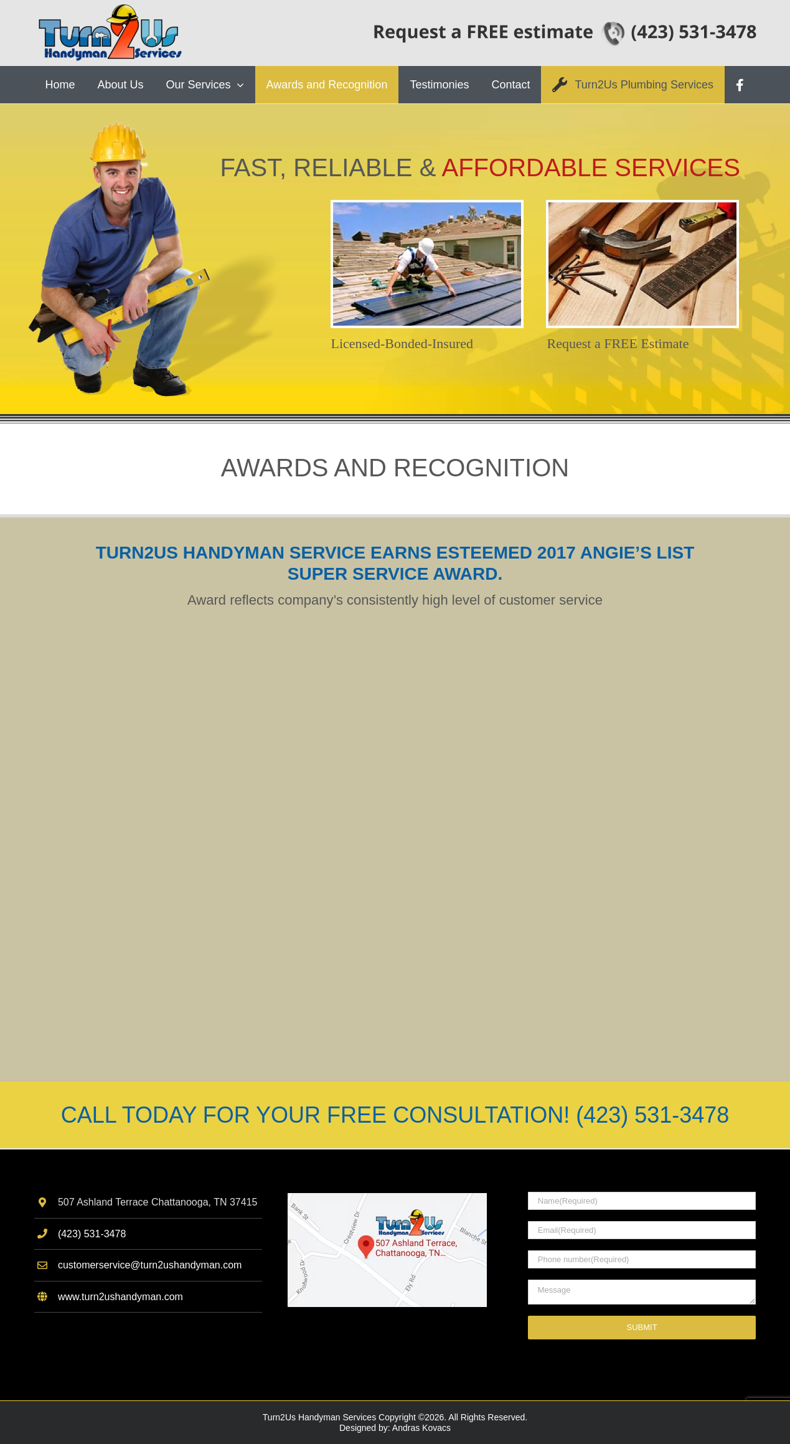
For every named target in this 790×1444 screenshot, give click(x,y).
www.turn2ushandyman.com (120, 1296)
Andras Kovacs (421, 1428)
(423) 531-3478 (92, 1234)
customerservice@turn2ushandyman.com (150, 1265)
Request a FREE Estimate (618, 343)
